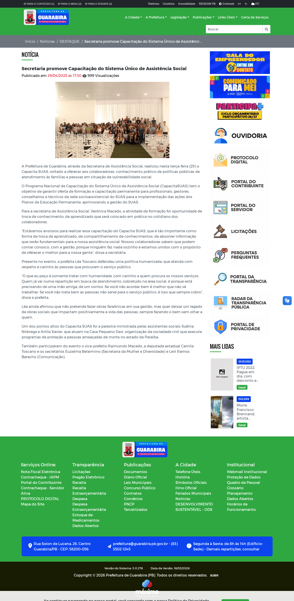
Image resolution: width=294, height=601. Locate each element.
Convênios (133, 498)
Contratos (133, 493)
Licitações (81, 471)
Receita (79, 482)
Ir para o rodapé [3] (98, 3)
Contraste (226, 3)
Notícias (47, 41)
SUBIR (214, 575)
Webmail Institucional (247, 471)
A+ (239, 3)
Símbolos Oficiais (191, 482)
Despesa (79, 498)
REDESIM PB (207, 3)
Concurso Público (139, 488)
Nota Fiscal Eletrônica (40, 471)
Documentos (135, 471)
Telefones (153, 3)
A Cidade (132, 17)
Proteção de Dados (243, 477)
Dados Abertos (85, 525)
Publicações (202, 17)
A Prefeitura (155, 17)
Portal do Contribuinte (41, 482)
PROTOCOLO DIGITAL (40, 498)
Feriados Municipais (193, 493)
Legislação (179, 17)
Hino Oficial (186, 488)
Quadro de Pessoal (243, 482)
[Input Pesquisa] (234, 29)
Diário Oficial (135, 477)
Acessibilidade (186, 3)
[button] (266, 29)
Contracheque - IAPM (40, 477)
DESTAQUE (70, 41)
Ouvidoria (168, 3)
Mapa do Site (32, 504)
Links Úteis (226, 17)
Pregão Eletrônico (88, 477)
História (182, 477)
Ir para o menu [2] (69, 3)
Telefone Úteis (187, 471)
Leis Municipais (138, 482)
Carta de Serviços (255, 17)
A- (246, 3)
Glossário (235, 488)
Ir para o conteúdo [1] (39, 3)
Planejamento (239, 493)
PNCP (129, 504)
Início (30, 41)
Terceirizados (135, 509)
